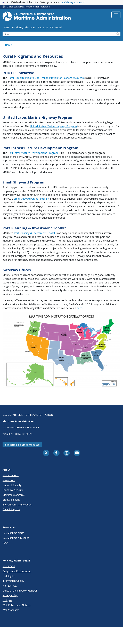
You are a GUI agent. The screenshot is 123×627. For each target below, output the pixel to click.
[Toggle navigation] (115, 15)
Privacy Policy (10, 595)
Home (8, 45)
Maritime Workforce (14, 494)
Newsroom (9, 480)
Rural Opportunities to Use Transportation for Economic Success (46, 77)
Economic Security (13, 490)
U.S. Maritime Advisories (16, 537)
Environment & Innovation (17, 504)
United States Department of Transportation (28, 6)
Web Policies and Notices (16, 605)
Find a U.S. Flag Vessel (50, 27)
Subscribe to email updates (22, 444)
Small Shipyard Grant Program (31, 198)
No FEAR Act (10, 585)
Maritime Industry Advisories (19, 27)
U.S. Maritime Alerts (13, 532)
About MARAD (11, 475)
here (79, 308)
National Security (12, 485)
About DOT (9, 566)
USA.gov (7, 600)
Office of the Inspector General (20, 590)
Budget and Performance (17, 571)
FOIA (5, 542)
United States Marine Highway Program (53, 126)
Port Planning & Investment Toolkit (34, 233)
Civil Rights (8, 576)
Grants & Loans (11, 499)
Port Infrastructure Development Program (33, 152)
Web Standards (11, 610)
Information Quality (13, 580)
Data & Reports (11, 509)
